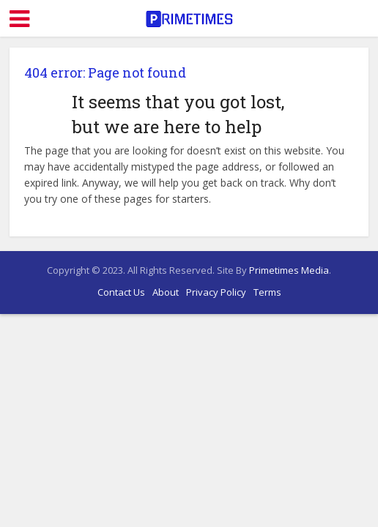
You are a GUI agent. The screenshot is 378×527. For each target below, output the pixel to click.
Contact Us (121, 292)
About (165, 292)
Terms (267, 292)
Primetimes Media (289, 270)
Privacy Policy (216, 292)
